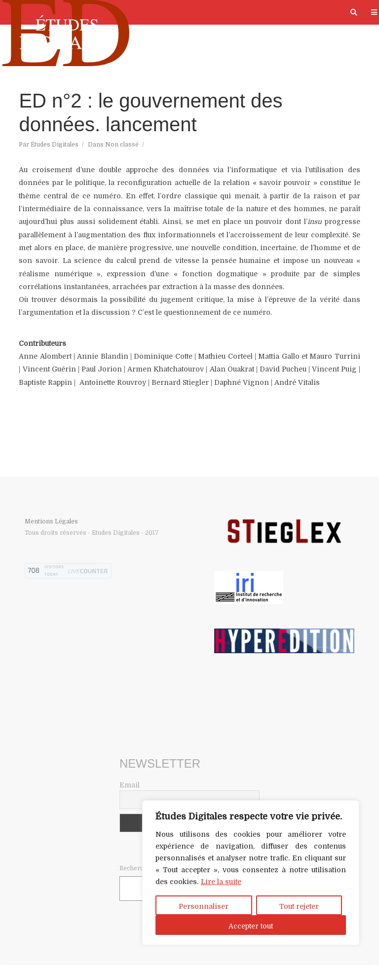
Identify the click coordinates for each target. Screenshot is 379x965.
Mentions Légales (51, 521)
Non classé (122, 144)
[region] (250, 872)
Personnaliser (203, 906)
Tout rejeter (299, 906)
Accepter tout (250, 926)
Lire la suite (221, 882)
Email (129, 785)
